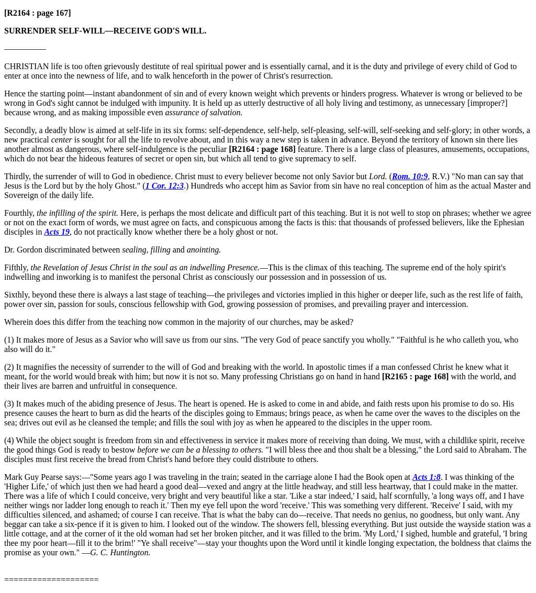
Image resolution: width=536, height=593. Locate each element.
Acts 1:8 (426, 477)
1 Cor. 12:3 (165, 185)
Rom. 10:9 (410, 176)
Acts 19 (56, 231)
